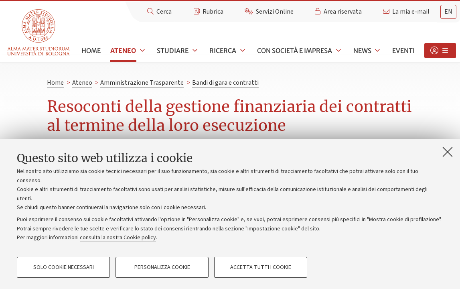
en (448, 11)
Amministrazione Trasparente (142, 82)
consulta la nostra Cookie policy (118, 238)
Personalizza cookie (162, 267)
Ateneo (123, 51)
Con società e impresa (294, 51)
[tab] (448, 12)
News (362, 51)
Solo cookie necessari (63, 267)
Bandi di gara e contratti (225, 82)
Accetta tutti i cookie (260, 267)
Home (91, 51)
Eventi (403, 51)
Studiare (172, 51)
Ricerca (222, 51)
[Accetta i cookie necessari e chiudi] (447, 151)
